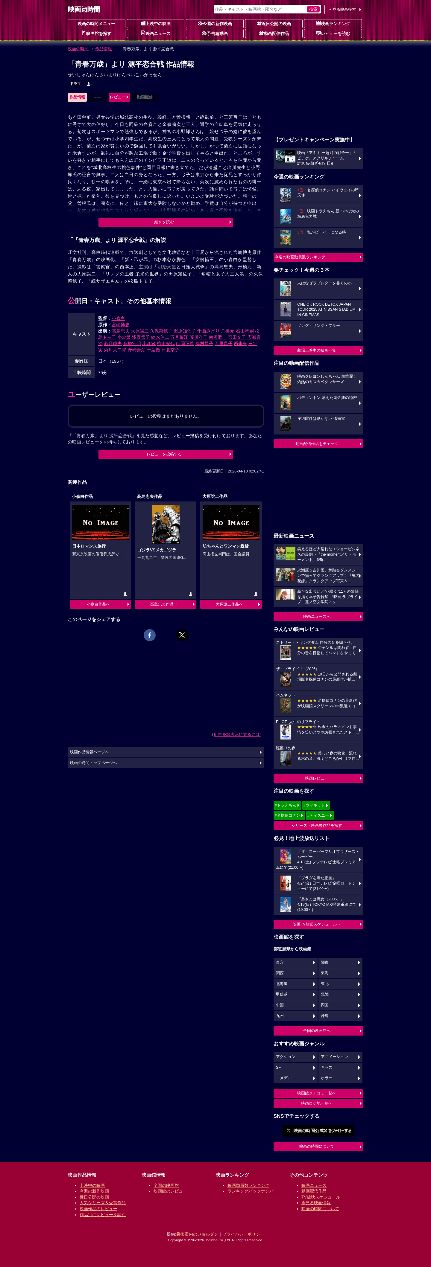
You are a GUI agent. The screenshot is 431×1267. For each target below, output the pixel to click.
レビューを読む (333, 33)
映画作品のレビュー (98, 1208)
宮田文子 (237, 337)
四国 (325, 1005)
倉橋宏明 (132, 343)
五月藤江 (179, 337)
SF (278, 1067)
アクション (285, 1057)
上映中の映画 (156, 23)
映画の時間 (78, 48)
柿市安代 (166, 343)
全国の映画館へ (316, 1030)
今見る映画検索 (342, 9)
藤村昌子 (204, 343)
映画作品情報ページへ (89, 752)
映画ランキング (333, 23)
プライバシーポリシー (243, 1234)
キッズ (327, 1067)
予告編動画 (215, 33)
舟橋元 (227, 330)
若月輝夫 (113, 343)
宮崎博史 (121, 324)
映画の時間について (316, 1146)
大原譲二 (140, 330)
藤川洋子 (198, 337)
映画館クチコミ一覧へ (316, 1093)
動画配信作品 (274, 33)
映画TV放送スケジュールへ (317, 924)
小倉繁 (124, 337)
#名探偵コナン (287, 815)
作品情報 (103, 48)
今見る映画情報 (316, 1202)
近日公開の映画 (274, 23)
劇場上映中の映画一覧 (316, 350)
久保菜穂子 (161, 330)
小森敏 (149, 343)
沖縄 (325, 1016)
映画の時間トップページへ (93, 763)
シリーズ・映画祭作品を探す (317, 825)
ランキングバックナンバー (252, 1191)
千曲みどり (208, 330)
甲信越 (282, 994)
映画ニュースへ (316, 616)
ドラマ (75, 84)
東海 (325, 973)
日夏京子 (170, 349)
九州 (280, 1016)
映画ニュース (156, 33)
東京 (280, 962)
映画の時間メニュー (96, 23)
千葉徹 (153, 349)
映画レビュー (316, 778)
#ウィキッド (314, 805)
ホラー (327, 1078)
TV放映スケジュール (320, 1197)
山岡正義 (185, 343)
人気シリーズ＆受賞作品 (103, 1202)
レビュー (117, 97)
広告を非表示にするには (237, 734)
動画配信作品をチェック (316, 443)
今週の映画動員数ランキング (300, 257)
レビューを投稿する (164, 454)
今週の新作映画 (215, 23)
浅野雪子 (141, 337)
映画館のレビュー (170, 1191)
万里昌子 (224, 343)
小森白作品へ (98, 604)
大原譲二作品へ (229, 604)
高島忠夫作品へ (163, 604)
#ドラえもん (285, 805)
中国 (280, 1005)
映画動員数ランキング (248, 1185)
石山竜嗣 (245, 330)
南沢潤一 (218, 337)
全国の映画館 (166, 1185)
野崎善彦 (136, 349)
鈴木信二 (160, 337)
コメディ (284, 1078)
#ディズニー (318, 815)
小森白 (118, 318)
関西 (280, 973)
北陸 (325, 994)
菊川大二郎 (115, 349)
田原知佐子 (185, 330)
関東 (325, 962)
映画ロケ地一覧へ (316, 1103)
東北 (325, 984)
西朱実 (240, 343)
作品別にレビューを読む (103, 1214)
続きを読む (164, 222)
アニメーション (334, 1057)
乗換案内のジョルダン (197, 1234)
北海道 (282, 984)
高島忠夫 (121, 330)
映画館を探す (96, 33)
